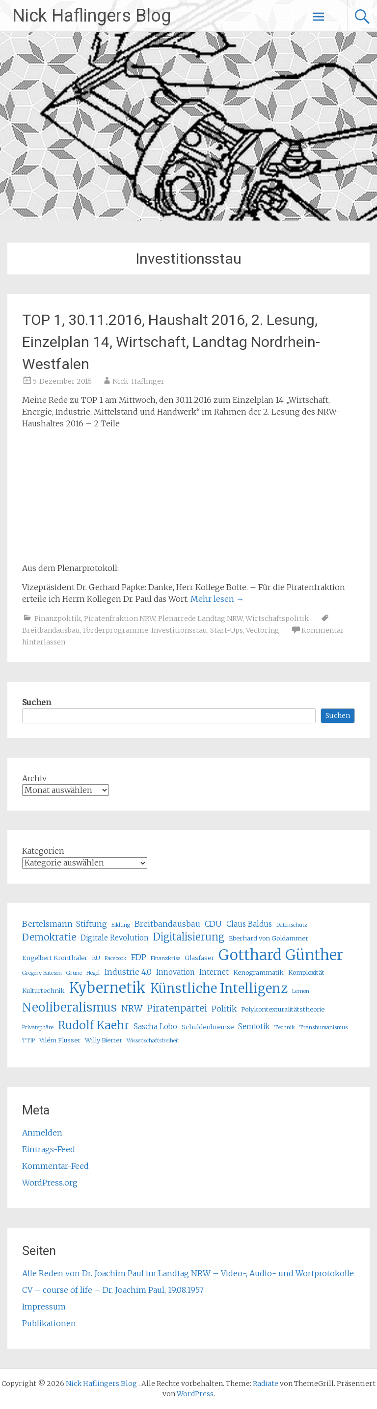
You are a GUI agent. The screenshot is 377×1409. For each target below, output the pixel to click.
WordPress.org (50, 1182)
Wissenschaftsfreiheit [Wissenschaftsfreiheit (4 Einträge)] (153, 1041)
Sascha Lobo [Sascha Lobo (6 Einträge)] (155, 1026)
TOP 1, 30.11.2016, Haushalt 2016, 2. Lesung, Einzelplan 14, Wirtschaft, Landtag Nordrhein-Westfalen (171, 341)
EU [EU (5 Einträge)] (96, 958)
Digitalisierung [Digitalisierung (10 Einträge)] (188, 937)
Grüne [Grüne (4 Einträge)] (74, 973)
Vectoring (262, 630)
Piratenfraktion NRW (119, 618)
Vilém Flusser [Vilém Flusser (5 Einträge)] (60, 1040)
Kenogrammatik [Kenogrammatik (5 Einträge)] (258, 972)
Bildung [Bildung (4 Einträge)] (120, 925)
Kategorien (43, 851)
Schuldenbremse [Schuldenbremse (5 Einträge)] (208, 1027)
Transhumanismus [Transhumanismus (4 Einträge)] (323, 1027)
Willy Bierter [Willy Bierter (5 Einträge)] (103, 1040)
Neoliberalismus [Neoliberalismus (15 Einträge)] (69, 1007)
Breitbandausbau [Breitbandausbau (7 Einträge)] (167, 924)
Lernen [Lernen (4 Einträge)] (300, 991)
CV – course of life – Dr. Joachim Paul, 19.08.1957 (113, 1290)
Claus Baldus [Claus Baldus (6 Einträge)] (249, 924)
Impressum (44, 1306)
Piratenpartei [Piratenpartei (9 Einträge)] (177, 1008)
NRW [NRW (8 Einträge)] (131, 1008)
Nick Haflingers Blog (91, 15)
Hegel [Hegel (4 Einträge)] (93, 973)
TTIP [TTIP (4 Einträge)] (28, 1041)
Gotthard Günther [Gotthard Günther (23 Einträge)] (280, 955)
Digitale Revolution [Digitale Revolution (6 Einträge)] (115, 937)
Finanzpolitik (57, 618)
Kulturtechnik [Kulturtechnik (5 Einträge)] (43, 991)
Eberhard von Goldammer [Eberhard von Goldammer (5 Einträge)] (268, 938)
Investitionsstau (179, 630)
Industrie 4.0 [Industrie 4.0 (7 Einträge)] (128, 972)
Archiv (34, 778)
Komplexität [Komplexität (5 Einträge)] (306, 972)
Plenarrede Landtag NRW (200, 618)
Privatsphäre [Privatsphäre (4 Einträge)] (38, 1027)
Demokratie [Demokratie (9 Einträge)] (49, 937)
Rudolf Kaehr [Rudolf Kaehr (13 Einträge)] (93, 1025)
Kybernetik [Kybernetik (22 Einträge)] (107, 988)
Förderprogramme (115, 630)
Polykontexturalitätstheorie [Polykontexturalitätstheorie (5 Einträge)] (282, 1009)
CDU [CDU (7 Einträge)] (213, 924)
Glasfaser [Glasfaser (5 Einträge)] (199, 958)
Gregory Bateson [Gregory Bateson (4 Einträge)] (42, 973)
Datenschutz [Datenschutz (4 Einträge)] (291, 925)
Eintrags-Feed (48, 1149)
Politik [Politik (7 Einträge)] (224, 1008)
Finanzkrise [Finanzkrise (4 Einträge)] (165, 958)
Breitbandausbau (51, 630)
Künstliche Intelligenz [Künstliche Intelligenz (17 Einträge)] (219, 988)
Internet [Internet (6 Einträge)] (214, 972)
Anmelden (42, 1132)
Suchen (36, 702)
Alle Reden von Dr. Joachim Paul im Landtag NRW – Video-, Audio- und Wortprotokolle (188, 1273)
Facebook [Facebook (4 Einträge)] (116, 958)
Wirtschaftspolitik (277, 618)
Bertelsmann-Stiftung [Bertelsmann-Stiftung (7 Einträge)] (64, 924)
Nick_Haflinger (138, 381)
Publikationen (49, 1323)
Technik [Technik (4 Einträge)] (284, 1027)
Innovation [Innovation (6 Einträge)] (175, 972)
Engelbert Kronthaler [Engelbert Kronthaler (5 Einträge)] (54, 958)
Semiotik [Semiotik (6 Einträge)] (254, 1026)
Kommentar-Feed (55, 1166)
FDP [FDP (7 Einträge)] (138, 957)
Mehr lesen (217, 599)
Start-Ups (226, 630)
